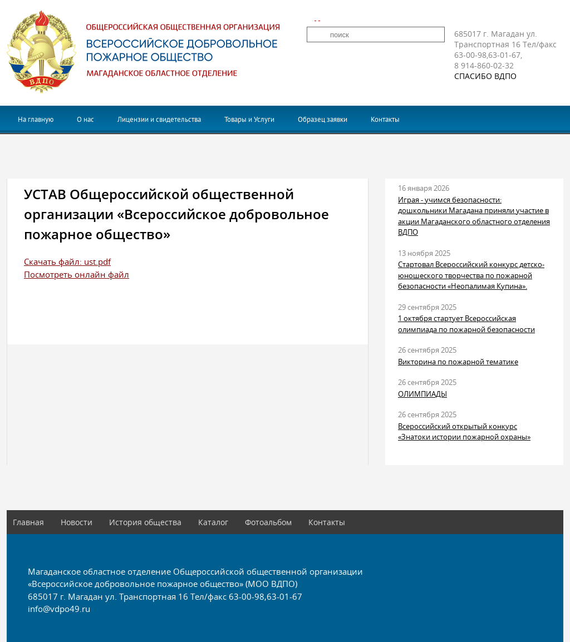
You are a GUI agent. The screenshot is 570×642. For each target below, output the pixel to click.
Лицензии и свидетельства (159, 119)
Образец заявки (322, 119)
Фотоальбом (268, 522)
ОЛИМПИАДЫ (422, 394)
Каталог (213, 522)
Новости (76, 522)
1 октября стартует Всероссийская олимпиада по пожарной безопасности (466, 323)
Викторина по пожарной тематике (458, 362)
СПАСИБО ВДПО (485, 76)
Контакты (385, 119)
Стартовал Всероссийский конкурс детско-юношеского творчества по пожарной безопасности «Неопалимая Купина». (471, 275)
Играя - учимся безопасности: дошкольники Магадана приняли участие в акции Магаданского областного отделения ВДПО (474, 216)
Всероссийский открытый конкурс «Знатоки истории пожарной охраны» (464, 431)
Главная (28, 522)
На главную (35, 119)
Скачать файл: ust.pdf (67, 261)
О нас (85, 119)
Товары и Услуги (249, 119)
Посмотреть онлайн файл (76, 274)
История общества (145, 522)
